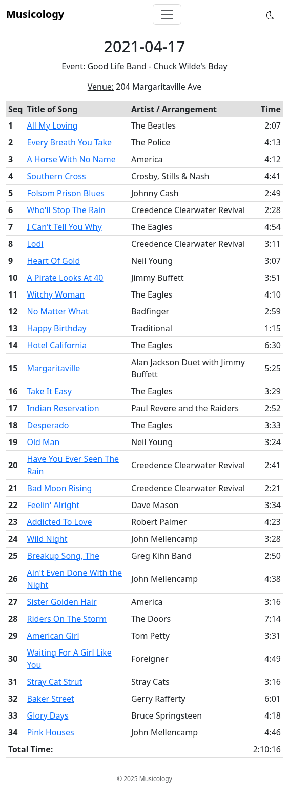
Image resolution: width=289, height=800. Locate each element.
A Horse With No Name (71, 159)
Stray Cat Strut (54, 681)
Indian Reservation (63, 408)
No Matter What (57, 311)
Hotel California (57, 345)
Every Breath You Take (69, 142)
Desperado (48, 425)
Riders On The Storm (67, 618)
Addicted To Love (59, 522)
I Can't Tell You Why (64, 227)
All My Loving (52, 125)
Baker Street (50, 698)
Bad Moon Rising (59, 488)
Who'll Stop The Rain (66, 210)
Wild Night (47, 538)
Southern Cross (56, 176)
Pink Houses (50, 732)
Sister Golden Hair (61, 601)
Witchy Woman (56, 294)
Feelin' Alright (53, 505)
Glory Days (47, 715)
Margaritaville (53, 368)
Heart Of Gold (53, 260)
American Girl (53, 635)
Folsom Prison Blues (66, 193)
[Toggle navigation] (167, 14)
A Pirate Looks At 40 (65, 277)
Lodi (35, 243)
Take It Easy (49, 391)
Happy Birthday (56, 328)
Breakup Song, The (63, 555)
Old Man (43, 442)
